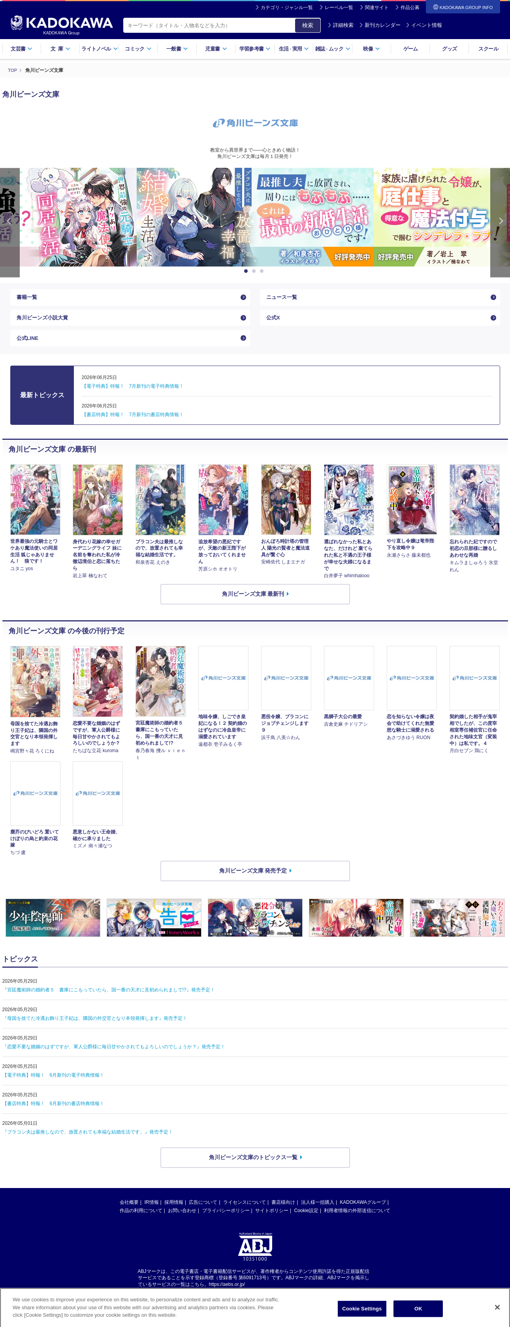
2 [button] (255, 271)
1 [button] (247, 271)
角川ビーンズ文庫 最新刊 (253, 602)
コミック (138, 49)
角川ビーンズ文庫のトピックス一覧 (253, 1165)
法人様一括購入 (317, 1210)
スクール (488, 49)
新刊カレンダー (380, 25)
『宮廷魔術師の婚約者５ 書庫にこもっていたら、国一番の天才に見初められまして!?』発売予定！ (108, 998)
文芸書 (21, 49)
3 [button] (263, 271)
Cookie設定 (306, 1218)
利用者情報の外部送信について (357, 1218)
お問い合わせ (182, 1218)
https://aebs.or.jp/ (227, 1292)
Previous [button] (10, 222)
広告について (203, 1210)
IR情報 (152, 1210)
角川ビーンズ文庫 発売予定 (253, 879)
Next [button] (500, 222)
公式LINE (28, 345)
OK (418, 1317)
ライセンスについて (244, 1210)
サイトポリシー (271, 1218)
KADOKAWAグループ (363, 1210)
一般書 (177, 49)
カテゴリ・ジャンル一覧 (287, 7)
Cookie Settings (362, 1317)
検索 (307, 25)
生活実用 (294, 49)
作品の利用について (141, 1218)
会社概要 (129, 1210)
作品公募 (410, 7)
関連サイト (377, 7)
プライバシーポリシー (226, 1218)
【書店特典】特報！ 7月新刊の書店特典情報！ (133, 422)
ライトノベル (99, 49)
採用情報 (173, 1210)
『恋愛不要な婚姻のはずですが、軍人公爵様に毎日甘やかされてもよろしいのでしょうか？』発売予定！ (113, 1055)
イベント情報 (424, 25)
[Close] (497, 1316)
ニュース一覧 (282, 298)
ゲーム (410, 49)
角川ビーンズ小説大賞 (44, 321)
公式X (273, 321)
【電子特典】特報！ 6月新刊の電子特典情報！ (53, 1083)
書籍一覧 (28, 298)
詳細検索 (340, 25)
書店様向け (283, 1210)
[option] (255, 216)
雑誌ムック (332, 49)
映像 (371, 49)
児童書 (216, 49)
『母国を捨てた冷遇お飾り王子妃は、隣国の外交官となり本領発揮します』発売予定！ (94, 1026)
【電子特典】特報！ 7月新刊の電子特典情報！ (133, 394)
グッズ (449, 49)
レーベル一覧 (339, 7)
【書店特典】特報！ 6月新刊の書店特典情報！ (53, 1112)
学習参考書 (255, 49)
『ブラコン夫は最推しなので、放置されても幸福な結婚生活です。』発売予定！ (87, 1140)
